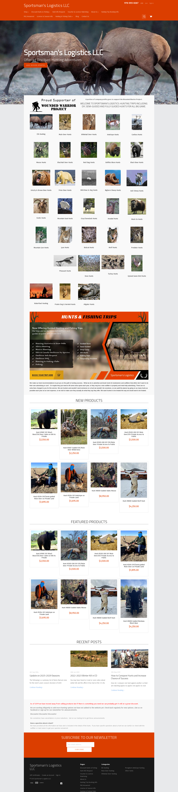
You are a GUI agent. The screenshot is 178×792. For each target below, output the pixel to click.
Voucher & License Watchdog (78, 12)
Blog (77, 16)
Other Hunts (129, 765)
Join (146, 3)
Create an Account (48, 770)
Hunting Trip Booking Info (110, 12)
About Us (95, 12)
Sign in (151, 3)
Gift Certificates (35, 770)
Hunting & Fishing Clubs (64, 16)
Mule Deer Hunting (107, 765)
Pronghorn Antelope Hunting (134, 762)
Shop (26, 12)
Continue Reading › (36, 687)
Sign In (58, 770)
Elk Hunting (105, 762)
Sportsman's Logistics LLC (46, 5)
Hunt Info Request (59, 12)
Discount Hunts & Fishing (40, 12)
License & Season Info (45, 16)
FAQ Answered (29, 16)
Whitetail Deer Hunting (109, 768)
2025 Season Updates (35, 65)
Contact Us (85, 16)
